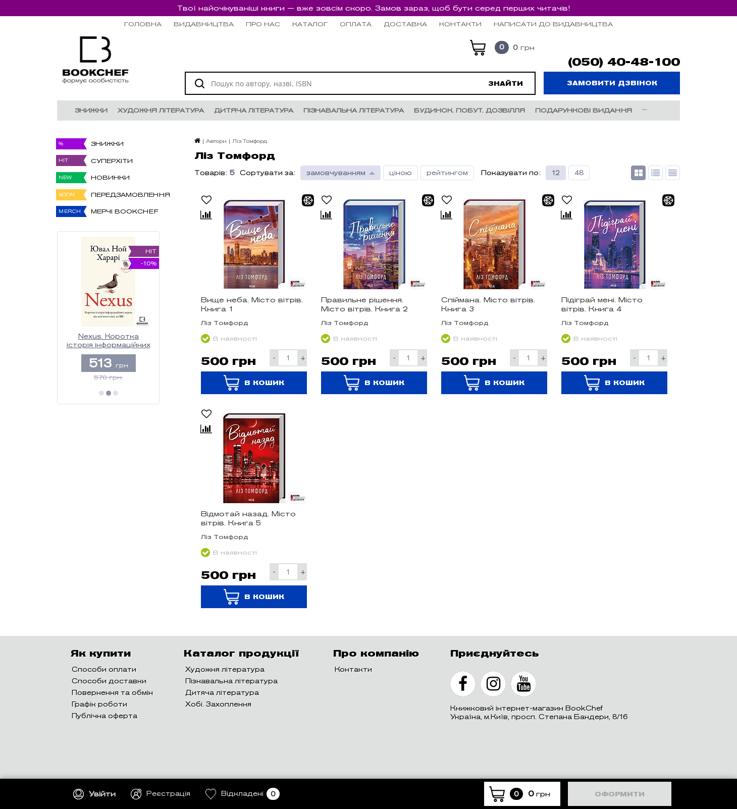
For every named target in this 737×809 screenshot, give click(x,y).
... (644, 108)
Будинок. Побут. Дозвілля (469, 110)
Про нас (263, 24)
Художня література (161, 110)
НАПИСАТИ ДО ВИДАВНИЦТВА (553, 24)
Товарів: (210, 173)
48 (579, 173)
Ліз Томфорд (224, 323)
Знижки (91, 110)
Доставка (405, 24)
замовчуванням (335, 173)
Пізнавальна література (353, 110)
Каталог (310, 24)
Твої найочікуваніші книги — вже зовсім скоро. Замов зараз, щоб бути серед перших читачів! (373, 8)
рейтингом (447, 173)
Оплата (356, 24)
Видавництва (204, 24)
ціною (400, 173)
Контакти (460, 24)
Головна (143, 24)
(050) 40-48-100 (624, 62)
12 (556, 173)
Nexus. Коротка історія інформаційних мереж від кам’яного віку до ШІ (108, 341)
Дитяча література (253, 110)
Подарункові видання (583, 110)
